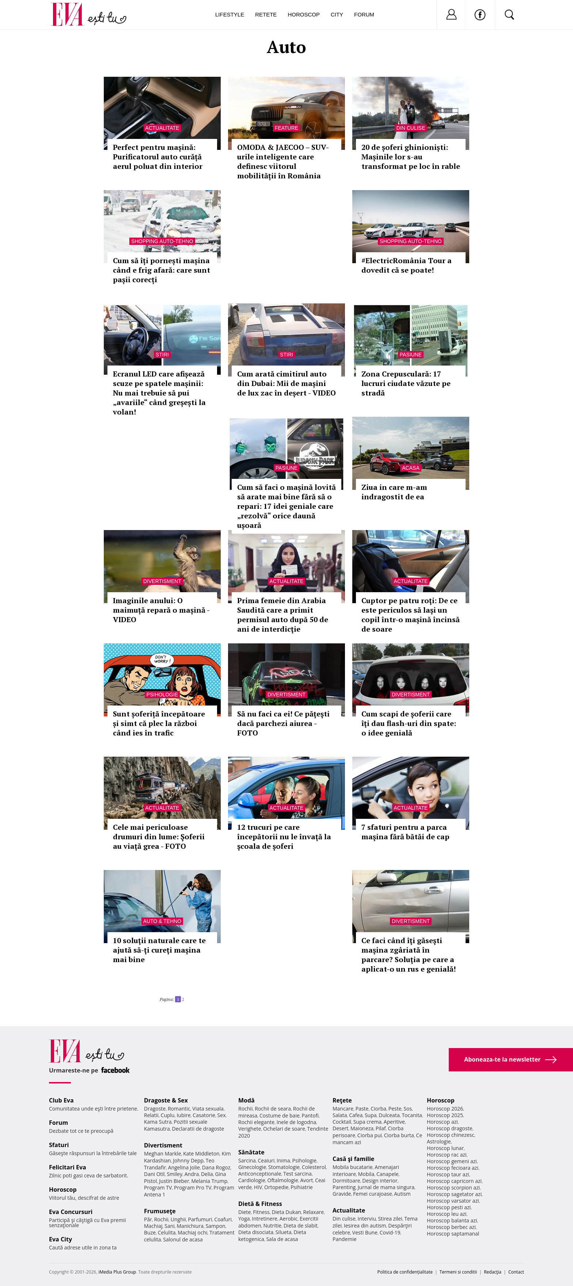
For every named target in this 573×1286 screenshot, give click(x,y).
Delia (207, 1173)
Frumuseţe (160, 1211)
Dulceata (389, 1115)
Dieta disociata (255, 1232)
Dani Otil (154, 1173)
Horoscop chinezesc (450, 1134)
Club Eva (61, 1100)
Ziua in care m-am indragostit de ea (394, 492)
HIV (258, 1187)
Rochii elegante (256, 1122)
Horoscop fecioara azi (452, 1167)
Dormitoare (346, 1180)
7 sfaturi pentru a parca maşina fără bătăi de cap (405, 831)
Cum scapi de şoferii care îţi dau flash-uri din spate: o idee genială (408, 723)
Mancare (343, 1108)
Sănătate (251, 1152)
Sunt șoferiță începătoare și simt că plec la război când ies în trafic (159, 723)
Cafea (356, 1115)
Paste (362, 1108)
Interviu (367, 1218)
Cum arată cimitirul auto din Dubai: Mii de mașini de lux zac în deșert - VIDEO (286, 383)
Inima (283, 1160)
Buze (150, 1232)
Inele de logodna (296, 1122)
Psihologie (162, 694)
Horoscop (304, 14)
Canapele (387, 1173)
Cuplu (168, 1115)
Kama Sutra (157, 1121)
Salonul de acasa (183, 1239)
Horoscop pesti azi (449, 1207)
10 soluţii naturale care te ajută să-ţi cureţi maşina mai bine (159, 949)
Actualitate (162, 128)
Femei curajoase (372, 1193)
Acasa (410, 468)
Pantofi (310, 1115)
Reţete (342, 1100)
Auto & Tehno (162, 921)
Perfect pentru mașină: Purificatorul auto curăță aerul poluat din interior (157, 156)
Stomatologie (284, 1167)
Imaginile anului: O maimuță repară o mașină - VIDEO (161, 609)
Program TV (158, 1187)
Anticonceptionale (259, 1173)
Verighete (249, 1128)
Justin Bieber (174, 1180)
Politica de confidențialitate (405, 1272)
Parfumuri (200, 1219)
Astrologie (439, 1141)
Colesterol (314, 1167)
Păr (148, 1219)
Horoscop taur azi (448, 1174)
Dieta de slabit (301, 1225)
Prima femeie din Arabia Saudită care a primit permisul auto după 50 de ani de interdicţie (282, 614)
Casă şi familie (353, 1159)
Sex (221, 1115)
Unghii (178, 1219)
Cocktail (342, 1121)
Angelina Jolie (184, 1167)
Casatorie (204, 1115)
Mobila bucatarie (353, 1167)
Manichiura (190, 1225)
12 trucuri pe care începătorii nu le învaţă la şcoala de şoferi (284, 836)
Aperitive (394, 1121)
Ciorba (378, 1108)
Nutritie (272, 1225)
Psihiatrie (302, 1187)
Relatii (151, 1115)
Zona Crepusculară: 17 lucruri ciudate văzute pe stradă (406, 383)
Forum (364, 14)
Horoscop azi (442, 1121)
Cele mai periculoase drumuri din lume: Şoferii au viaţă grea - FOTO (159, 836)
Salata (340, 1115)
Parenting (344, 1187)
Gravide (342, 1193)
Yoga (244, 1218)
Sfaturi (59, 1145)
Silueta (284, 1232)
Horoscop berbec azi (451, 1226)
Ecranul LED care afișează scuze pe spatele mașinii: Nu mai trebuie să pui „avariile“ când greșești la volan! (159, 393)
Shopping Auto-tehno (162, 241)
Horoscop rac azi (447, 1154)
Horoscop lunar (445, 1148)
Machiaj (153, 1225)
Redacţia (492, 1272)
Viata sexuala (208, 1108)
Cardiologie (251, 1180)
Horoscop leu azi (446, 1213)
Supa (371, 1115)
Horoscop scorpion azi (453, 1187)
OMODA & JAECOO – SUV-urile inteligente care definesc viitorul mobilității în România (283, 161)
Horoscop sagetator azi (454, 1194)
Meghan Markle (162, 1153)
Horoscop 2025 (445, 1115)
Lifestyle (229, 14)
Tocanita (412, 1115)
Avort (306, 1180)
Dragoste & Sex (166, 1100)
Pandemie (345, 1239)
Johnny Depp (188, 1160)
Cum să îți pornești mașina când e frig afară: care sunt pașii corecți (161, 270)
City (337, 14)
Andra (192, 1173)
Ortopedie (276, 1187)
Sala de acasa (282, 1239)
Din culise (410, 128)
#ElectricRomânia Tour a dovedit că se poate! (406, 265)
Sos (407, 1108)
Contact (516, 1272)
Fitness (261, 1212)
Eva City (60, 1239)
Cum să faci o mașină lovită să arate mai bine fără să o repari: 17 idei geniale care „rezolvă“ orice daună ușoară (286, 506)
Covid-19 (390, 1232)
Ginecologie (252, 1167)
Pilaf (381, 1128)
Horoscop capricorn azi (454, 1180)
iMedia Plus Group (117, 1272)
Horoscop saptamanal (453, 1233)
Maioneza (361, 1128)
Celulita (167, 1232)
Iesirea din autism (365, 1225)
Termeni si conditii (458, 1272)
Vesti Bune (364, 1232)
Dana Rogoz (216, 1167)
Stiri (162, 355)
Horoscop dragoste (450, 1128)
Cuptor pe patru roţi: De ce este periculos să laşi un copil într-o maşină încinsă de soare (410, 614)
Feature (286, 128)
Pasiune (411, 355)
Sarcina (247, 1160)
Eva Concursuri (70, 1212)
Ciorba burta (399, 1135)
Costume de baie (279, 1115)
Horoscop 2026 (445, 1108)
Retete (266, 14)
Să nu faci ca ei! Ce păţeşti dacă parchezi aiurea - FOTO (283, 723)
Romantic (179, 1108)
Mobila (366, 1173)
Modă (246, 1100)
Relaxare (313, 1212)
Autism (402, 1193)
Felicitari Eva (67, 1167)
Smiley (174, 1173)
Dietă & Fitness (260, 1204)
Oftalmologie (282, 1180)
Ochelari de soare (284, 1128)
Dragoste (155, 1108)
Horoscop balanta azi (452, 1220)
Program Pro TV (193, 1187)
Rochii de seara (273, 1108)
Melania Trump (209, 1180)
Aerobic (289, 1218)
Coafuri (223, 1219)
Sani (169, 1225)
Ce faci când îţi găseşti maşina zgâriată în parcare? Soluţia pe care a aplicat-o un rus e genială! (408, 954)
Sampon (215, 1225)
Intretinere (264, 1218)
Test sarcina (297, 1173)
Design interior (379, 1180)
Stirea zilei (390, 1218)
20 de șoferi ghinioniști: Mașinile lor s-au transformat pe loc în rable (410, 156)
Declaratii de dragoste (198, 1128)
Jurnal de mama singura (386, 1187)
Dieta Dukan (286, 1212)
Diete (244, 1212)
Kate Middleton (201, 1153)
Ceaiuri (266, 1160)
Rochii (161, 1219)
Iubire (183, 1115)
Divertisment (162, 581)
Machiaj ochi (192, 1232)
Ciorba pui (369, 1135)
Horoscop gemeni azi (452, 1161)
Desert (340, 1128)
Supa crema (367, 1121)
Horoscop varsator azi (453, 1200)
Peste (395, 1108)
